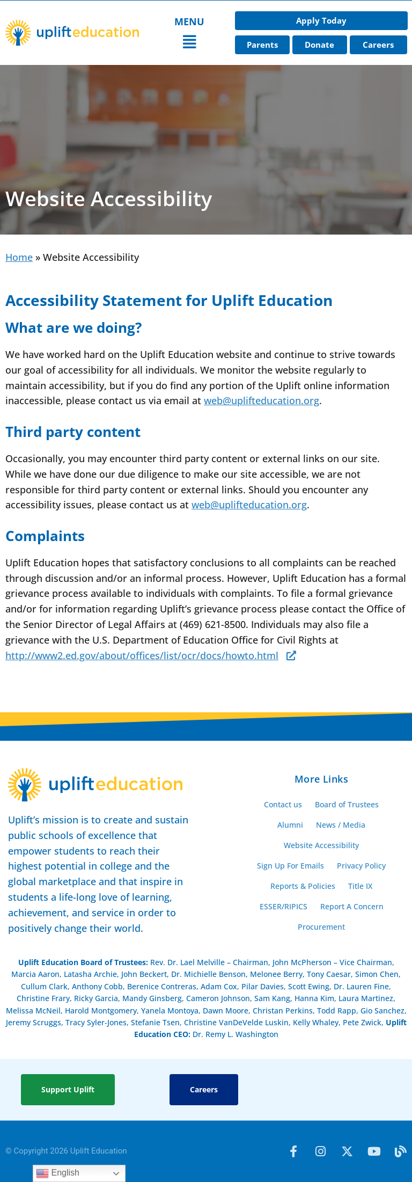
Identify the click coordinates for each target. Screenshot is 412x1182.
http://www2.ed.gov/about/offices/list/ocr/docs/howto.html (141, 655)
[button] (190, 42)
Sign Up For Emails (290, 865)
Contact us (283, 804)
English (57, 1173)
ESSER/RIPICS (283, 906)
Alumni (290, 825)
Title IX (360, 886)
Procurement (321, 927)
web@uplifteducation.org (261, 400)
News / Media (340, 825)
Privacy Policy (361, 865)
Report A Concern (352, 906)
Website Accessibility (321, 845)
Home (19, 257)
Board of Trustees (347, 804)
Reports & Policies (302, 886)
